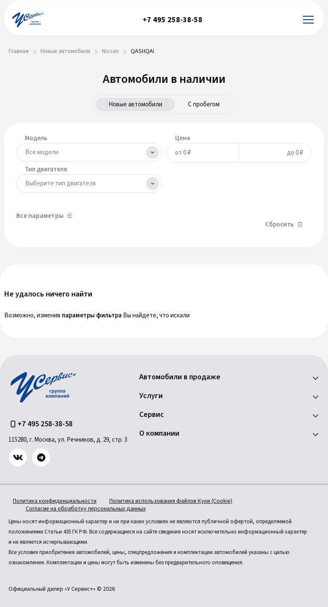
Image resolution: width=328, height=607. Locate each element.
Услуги (151, 396)
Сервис (151, 415)
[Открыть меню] (308, 19)
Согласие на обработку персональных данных (86, 509)
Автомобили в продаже (179, 377)
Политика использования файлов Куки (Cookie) (170, 501)
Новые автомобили (135, 104)
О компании (159, 433)
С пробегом (204, 104)
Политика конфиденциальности (55, 501)
